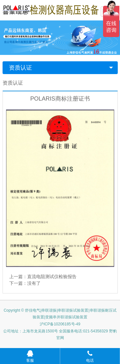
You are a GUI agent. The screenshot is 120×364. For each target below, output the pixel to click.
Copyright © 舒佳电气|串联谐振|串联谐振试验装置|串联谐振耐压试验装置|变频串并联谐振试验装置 (60, 314)
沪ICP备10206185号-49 (60, 324)
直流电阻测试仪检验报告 (51, 276)
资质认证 (20, 67)
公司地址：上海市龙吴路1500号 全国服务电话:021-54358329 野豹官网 (59, 334)
